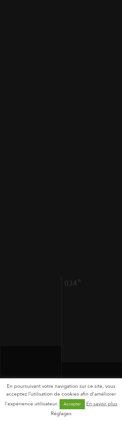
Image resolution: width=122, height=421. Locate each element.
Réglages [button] (61, 413)
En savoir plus (101, 403)
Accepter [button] (72, 404)
